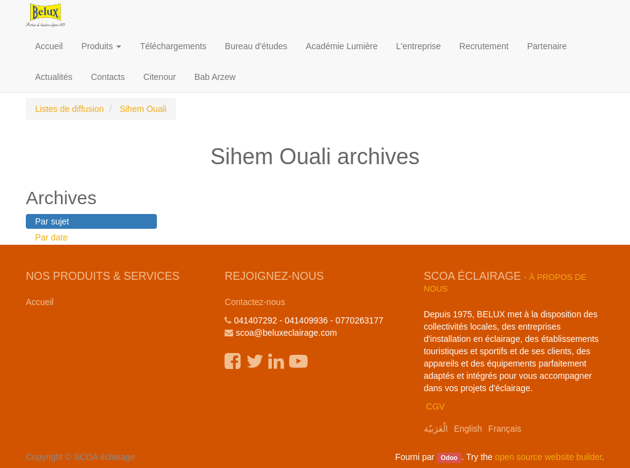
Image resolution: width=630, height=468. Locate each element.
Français (505, 429)
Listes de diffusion (69, 109)
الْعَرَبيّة (436, 429)
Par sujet (52, 221)
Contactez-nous (255, 302)
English (468, 429)
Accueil (40, 302)
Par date (51, 237)
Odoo (449, 457)
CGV (435, 406)
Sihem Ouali (142, 109)
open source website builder (548, 457)
